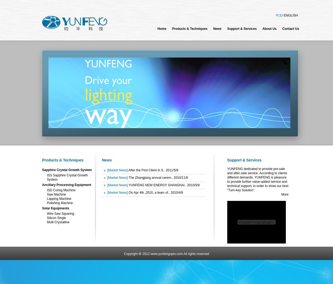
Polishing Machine (60, 203)
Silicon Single (56, 218)
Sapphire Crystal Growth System (67, 170)
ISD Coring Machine (61, 190)
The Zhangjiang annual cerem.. (151, 178)
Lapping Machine (59, 199)
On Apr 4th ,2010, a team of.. (149, 192)
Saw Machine (56, 194)
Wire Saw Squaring (60, 214)
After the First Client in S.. (146, 170)
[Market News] (117, 170)
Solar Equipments (55, 208)
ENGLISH (291, 15)
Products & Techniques (62, 160)
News (107, 160)
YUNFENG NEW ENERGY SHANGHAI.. (157, 185)
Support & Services (244, 160)
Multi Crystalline (58, 222)
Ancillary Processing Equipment (66, 185)
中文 (279, 15)
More (285, 194)
